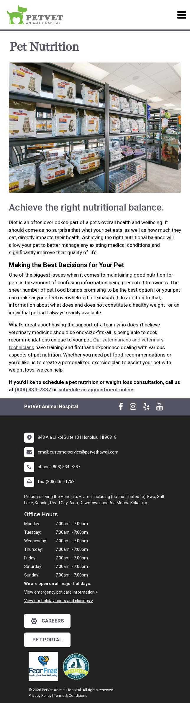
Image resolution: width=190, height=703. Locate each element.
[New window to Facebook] (121, 407)
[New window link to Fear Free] (45, 666)
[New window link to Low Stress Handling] (77, 666)
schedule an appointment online (95, 389)
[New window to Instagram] (133, 407)
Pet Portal (47, 640)
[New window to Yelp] (146, 407)
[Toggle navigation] (181, 15)
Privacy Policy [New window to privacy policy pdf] (40, 695)
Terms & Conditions (70, 695)
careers (47, 621)
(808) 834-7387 (33, 389)
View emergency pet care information (59, 592)
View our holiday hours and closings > (58, 600)
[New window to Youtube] (159, 407)
